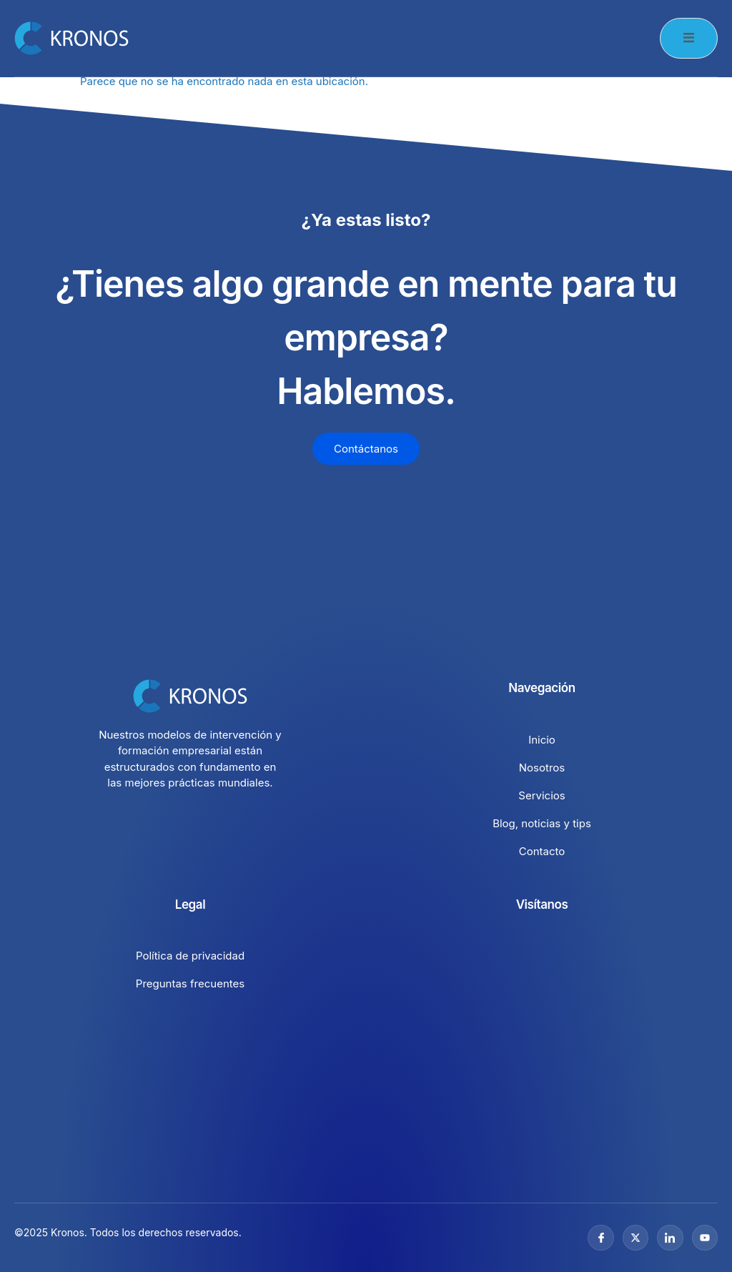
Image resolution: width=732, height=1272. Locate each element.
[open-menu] (689, 38)
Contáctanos (366, 448)
